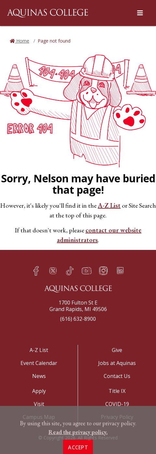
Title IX (117, 391)
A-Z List (109, 205)
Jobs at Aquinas (117, 363)
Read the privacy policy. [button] (78, 442)
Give (117, 350)
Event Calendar (38, 363)
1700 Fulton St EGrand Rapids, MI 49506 (78, 306)
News (39, 376)
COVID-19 (117, 404)
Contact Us (117, 376)
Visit (39, 404)
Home (22, 41)
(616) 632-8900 (78, 318)
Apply (39, 391)
